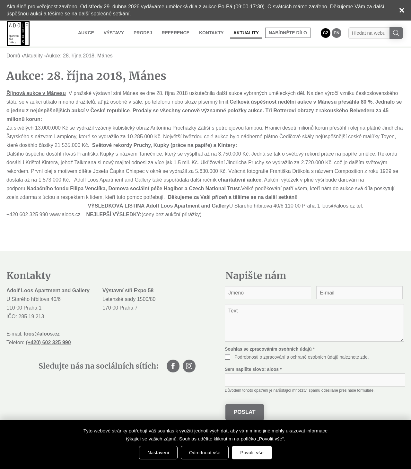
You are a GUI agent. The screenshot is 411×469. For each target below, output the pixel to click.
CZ (325, 32)
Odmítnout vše (205, 452)
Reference (175, 32)
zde (364, 357)
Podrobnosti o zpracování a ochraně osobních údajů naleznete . (301, 357)
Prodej (143, 32)
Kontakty (211, 32)
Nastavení (158, 452)
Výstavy (114, 32)
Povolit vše (252, 452)
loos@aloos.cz (42, 334)
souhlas (166, 430)
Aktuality (246, 32)
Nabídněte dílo (288, 32)
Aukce (86, 32)
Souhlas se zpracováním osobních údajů (270, 349)
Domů (13, 55)
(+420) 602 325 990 (48, 342)
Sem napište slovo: (253, 369)
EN (336, 32)
